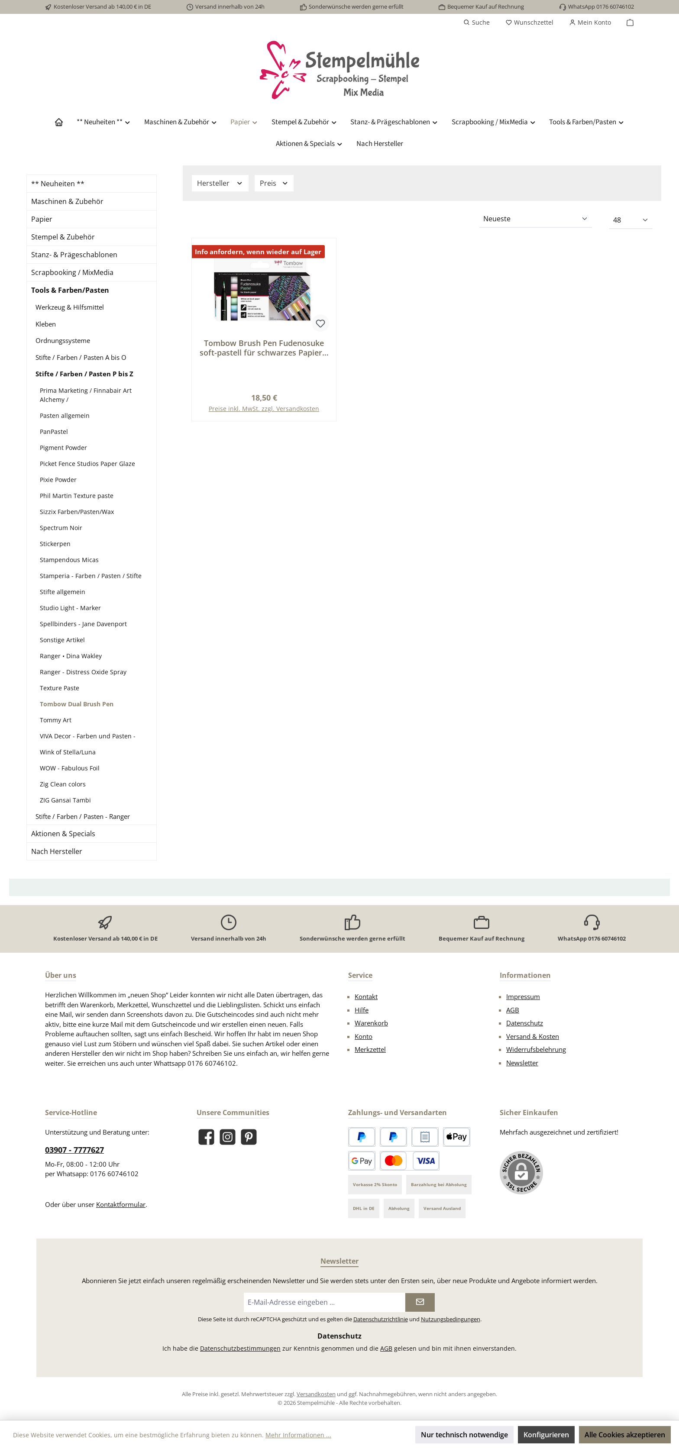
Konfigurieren (546, 1434)
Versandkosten (316, 1394)
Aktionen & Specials (63, 833)
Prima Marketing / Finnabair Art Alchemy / (86, 395)
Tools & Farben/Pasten (70, 290)
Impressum (523, 996)
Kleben (46, 324)
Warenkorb (371, 1023)
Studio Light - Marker (70, 608)
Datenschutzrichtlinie (380, 1319)
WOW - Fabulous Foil (70, 768)
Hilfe (362, 1010)
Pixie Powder (58, 479)
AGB (512, 1010)
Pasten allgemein (65, 415)
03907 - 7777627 (74, 1150)
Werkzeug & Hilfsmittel (70, 307)
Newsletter (522, 1062)
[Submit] (420, 1302)
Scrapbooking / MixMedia (72, 272)
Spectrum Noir (61, 528)
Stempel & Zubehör (63, 237)
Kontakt (366, 996)
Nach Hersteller (56, 851)
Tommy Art (55, 720)
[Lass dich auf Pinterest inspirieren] (249, 1137)
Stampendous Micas (69, 560)
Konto (363, 1036)
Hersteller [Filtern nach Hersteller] (220, 183)
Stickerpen (55, 544)
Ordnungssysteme (63, 340)
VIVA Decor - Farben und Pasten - (88, 736)
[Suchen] (476, 22)
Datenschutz (524, 1023)
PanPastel (54, 431)
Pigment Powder (63, 447)
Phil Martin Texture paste (76, 496)
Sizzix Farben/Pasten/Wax (77, 512)
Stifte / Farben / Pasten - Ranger (83, 816)
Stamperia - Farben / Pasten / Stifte (91, 576)
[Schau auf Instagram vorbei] (227, 1137)
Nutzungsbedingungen (450, 1319)
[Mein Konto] (590, 22)
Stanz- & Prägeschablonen (74, 254)
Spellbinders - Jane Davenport (83, 624)
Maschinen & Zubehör (67, 201)
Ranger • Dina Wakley (71, 656)
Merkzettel (370, 1049)
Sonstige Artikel (62, 640)
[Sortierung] (535, 219)
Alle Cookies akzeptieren (625, 1434)
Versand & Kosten (532, 1036)
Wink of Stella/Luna (68, 752)
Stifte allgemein (62, 592)
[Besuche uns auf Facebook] (206, 1137)
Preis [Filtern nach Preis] (274, 183)
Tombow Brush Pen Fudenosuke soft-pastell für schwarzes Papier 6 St (264, 347)
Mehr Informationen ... (298, 1435)
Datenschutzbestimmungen (240, 1348)
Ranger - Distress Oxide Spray (83, 672)
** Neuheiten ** (57, 183)
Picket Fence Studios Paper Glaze (87, 463)
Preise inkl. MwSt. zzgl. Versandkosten (264, 409)
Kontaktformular (121, 1204)
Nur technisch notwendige (464, 1434)
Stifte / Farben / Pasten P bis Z (84, 373)
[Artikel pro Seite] (631, 220)
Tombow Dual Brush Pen (76, 704)
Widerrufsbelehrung (536, 1049)
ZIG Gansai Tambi (65, 800)
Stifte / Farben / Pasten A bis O (81, 357)
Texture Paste (59, 688)
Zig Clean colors (63, 784)
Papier (41, 219)
